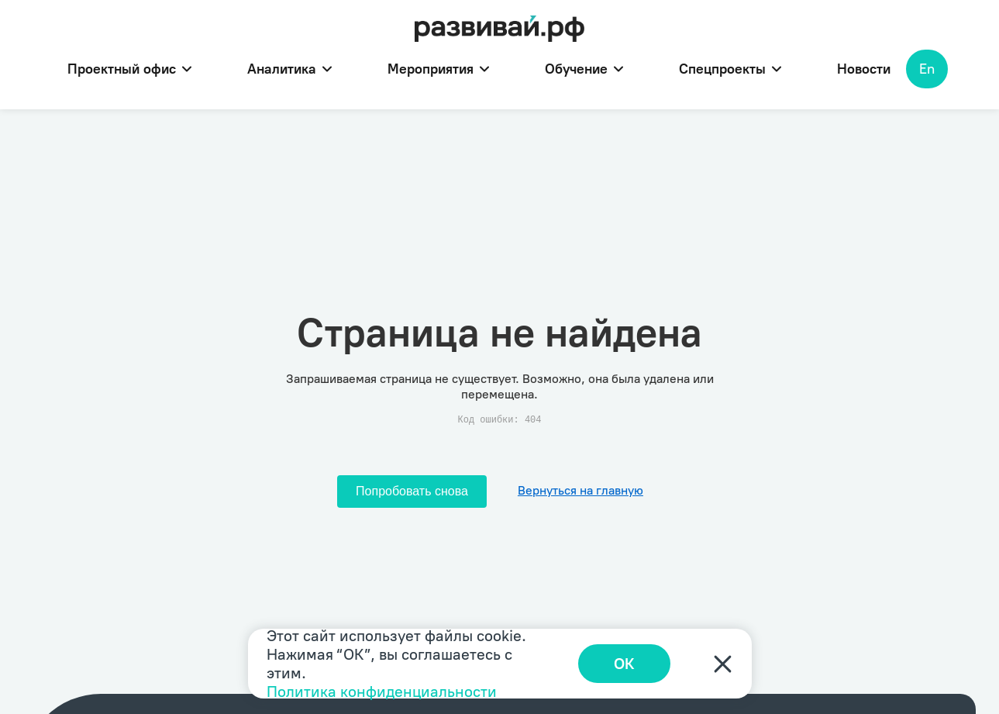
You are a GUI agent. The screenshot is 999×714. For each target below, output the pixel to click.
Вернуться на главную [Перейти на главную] (580, 490)
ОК (624, 663)
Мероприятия (438, 69)
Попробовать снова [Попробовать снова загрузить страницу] (412, 491)
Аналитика (289, 69)
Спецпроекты (730, 69)
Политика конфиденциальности (382, 691)
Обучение (584, 69)
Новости (863, 69)
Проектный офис (129, 69)
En (927, 69)
